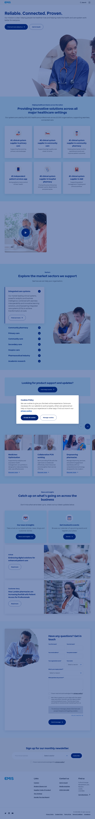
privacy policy (26, 411)
